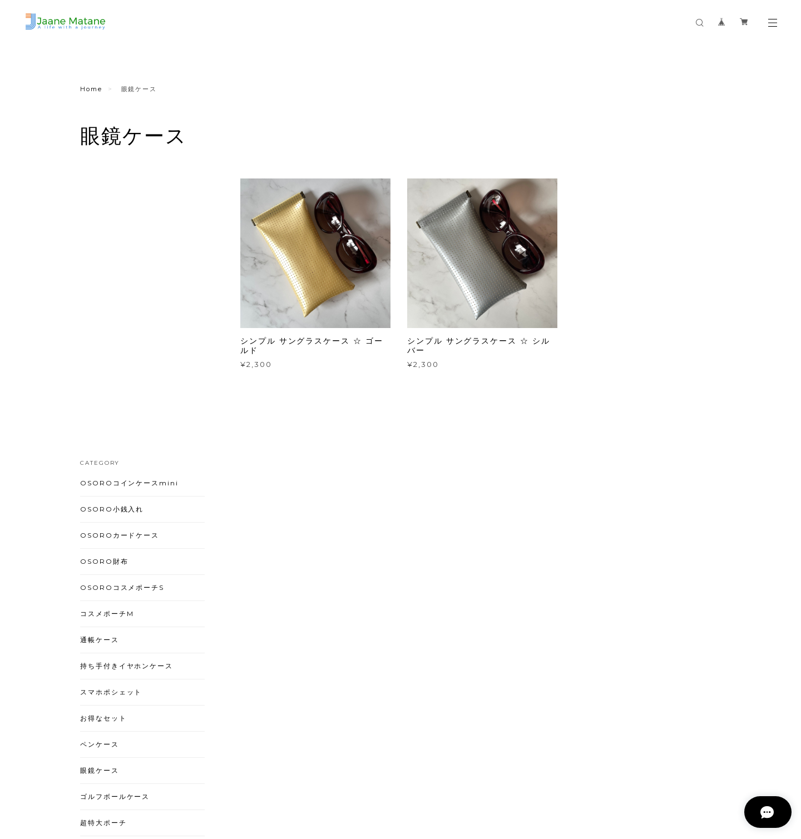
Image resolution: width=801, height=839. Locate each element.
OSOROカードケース (119, 254)
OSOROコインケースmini (129, 201)
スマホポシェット (111, 410)
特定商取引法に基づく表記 (265, 773)
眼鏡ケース (99, 489)
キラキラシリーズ (111, 567)
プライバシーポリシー (180, 773)
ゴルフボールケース (115, 515)
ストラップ (99, 619)
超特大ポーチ (103, 541)
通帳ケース (99, 358)
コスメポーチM (107, 332)
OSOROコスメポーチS (122, 306)
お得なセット (103, 437)
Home (91, 89)
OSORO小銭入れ (112, 228)
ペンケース (99, 463)
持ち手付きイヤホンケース (126, 384)
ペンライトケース (111, 593)
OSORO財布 (104, 280)
